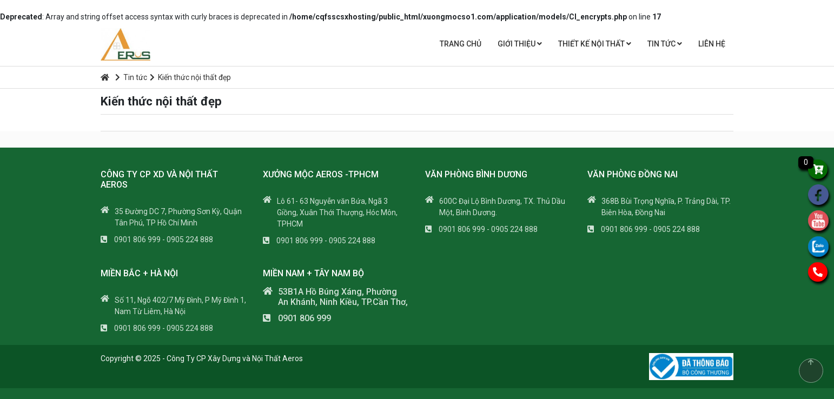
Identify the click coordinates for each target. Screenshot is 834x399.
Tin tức (664, 43)
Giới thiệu (520, 43)
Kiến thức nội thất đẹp (190, 77)
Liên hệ (711, 43)
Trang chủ (460, 43)
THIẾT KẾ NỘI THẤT (594, 43)
